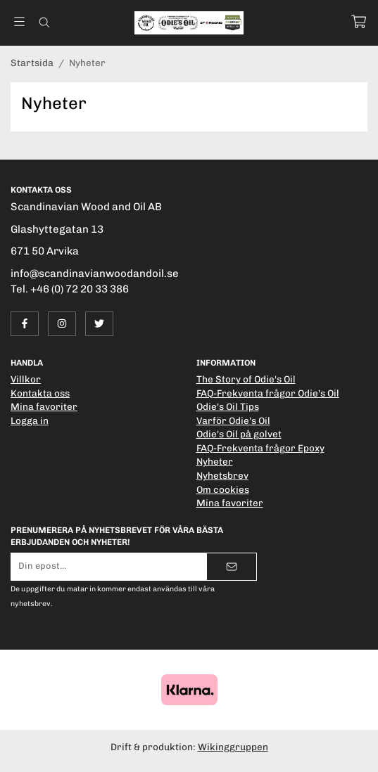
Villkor (26, 379)
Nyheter (214, 461)
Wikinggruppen (233, 746)
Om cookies (222, 489)
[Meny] (19, 21)
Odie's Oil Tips (227, 406)
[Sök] (44, 22)
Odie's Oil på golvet (239, 433)
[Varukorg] (358, 21)
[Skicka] (231, 567)
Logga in (30, 420)
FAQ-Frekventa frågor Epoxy (260, 447)
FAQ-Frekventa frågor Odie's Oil (267, 393)
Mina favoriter (44, 406)
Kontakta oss (40, 393)
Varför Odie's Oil (233, 420)
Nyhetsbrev (222, 475)
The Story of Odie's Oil (246, 379)
